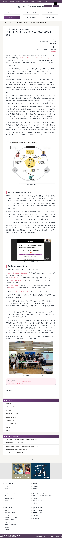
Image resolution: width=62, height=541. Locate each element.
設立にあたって (9, 491)
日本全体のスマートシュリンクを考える (17, 444)
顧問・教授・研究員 (31, 13)
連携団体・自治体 (50, 17)
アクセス (56, 6)
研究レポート (12, 17)
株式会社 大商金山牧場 (15, 280)
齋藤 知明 (52, 43)
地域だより (9, 428)
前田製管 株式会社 (13, 287)
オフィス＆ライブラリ (10, 496)
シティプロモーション (38, 496)
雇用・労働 (9, 410)
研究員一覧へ (31, 461)
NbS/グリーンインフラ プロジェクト (42, 498)
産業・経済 (9, 403)
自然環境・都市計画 (11, 418)
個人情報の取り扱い (38, 520)
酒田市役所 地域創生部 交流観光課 (18, 273)
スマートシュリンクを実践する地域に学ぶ (18, 455)
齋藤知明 (53, 52)
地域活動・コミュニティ (13, 414)
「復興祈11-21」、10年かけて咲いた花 (18, 383)
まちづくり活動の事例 (12, 425)
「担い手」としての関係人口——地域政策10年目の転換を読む (24, 441)
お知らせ (8, 432)
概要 (6, 493)
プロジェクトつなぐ (38, 488)
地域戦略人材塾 (37, 491)
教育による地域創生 (38, 503)
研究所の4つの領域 (10, 500)
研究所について (12, 13)
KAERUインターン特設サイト (20, 291)
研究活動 (50, 13)
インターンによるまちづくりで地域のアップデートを (35, 58)
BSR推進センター (37, 500)
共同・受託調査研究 (31, 17)
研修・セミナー (37, 505)
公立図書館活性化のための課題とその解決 (18, 452)
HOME (7, 22)
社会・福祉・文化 (11, 421)
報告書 (6, 503)
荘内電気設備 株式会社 (15, 278)
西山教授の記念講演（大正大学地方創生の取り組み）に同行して (24, 448)
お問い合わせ (48, 6)
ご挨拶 (6, 488)
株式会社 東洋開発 (13, 285)
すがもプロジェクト (38, 493)
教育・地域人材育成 (11, 407)
